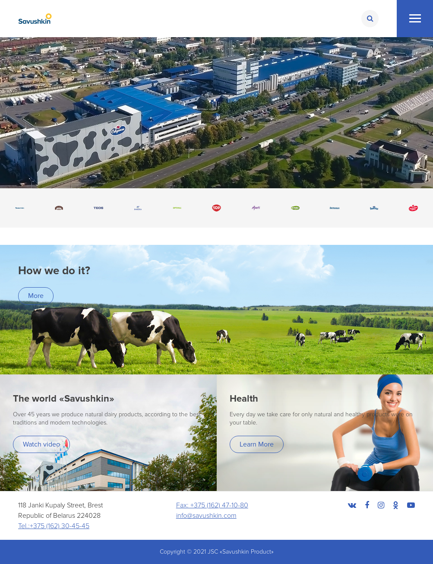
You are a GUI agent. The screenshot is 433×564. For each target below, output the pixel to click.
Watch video (41, 444)
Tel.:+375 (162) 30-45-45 (53, 526)
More (36, 296)
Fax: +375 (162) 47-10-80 (212, 505)
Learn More (257, 444)
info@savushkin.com (206, 515)
